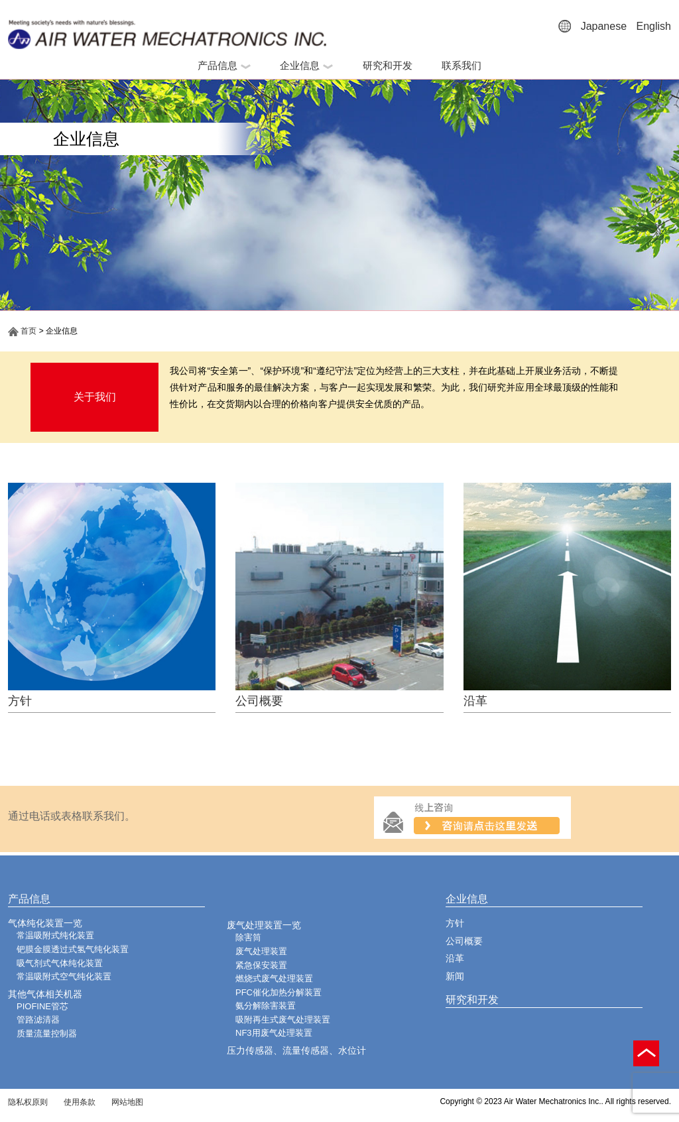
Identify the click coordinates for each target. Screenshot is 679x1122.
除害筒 (248, 937)
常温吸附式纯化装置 (55, 935)
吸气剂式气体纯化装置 (60, 963)
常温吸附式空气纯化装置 (64, 976)
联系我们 (461, 65)
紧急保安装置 (261, 965)
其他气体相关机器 (45, 994)
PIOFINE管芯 (42, 1006)
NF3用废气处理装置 (273, 1033)
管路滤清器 (38, 1020)
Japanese (604, 26)
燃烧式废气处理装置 (274, 978)
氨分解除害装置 (265, 1006)
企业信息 (306, 65)
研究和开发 (387, 65)
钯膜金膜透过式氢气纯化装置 (73, 949)
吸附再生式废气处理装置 (282, 1020)
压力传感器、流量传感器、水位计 (296, 1050)
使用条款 (79, 1102)
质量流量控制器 (47, 1033)
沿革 (475, 701)
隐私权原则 (28, 1102)
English (654, 26)
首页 (22, 331)
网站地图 (127, 1102)
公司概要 (259, 701)
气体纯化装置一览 (45, 923)
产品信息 (224, 65)
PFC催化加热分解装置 (278, 992)
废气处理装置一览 (264, 925)
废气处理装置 (261, 951)
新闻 (455, 976)
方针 (20, 701)
